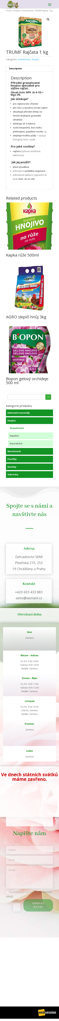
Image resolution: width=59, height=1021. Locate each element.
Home (8, 10)
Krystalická (16, 443)
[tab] (29, 68)
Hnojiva (16, 10)
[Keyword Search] (27, 397)
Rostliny (11, 466)
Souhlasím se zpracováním (29, 894)
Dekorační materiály (18, 412)
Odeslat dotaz (38, 905)
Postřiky (12, 459)
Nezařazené (14, 451)
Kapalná (14, 435)
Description (15, 68)
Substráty (12, 474)
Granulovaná (27, 10)
